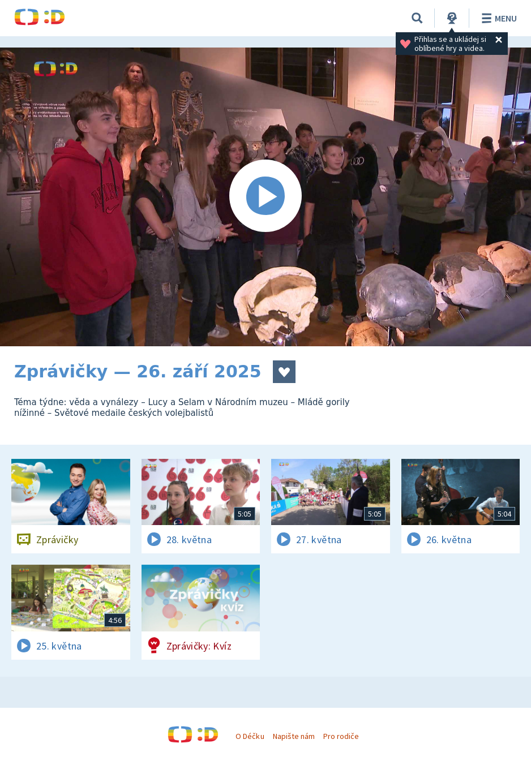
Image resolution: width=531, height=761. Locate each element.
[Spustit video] (265, 197)
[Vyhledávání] (417, 18)
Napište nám (294, 736)
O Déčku (249, 736)
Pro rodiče (341, 736)
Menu (497, 18)
